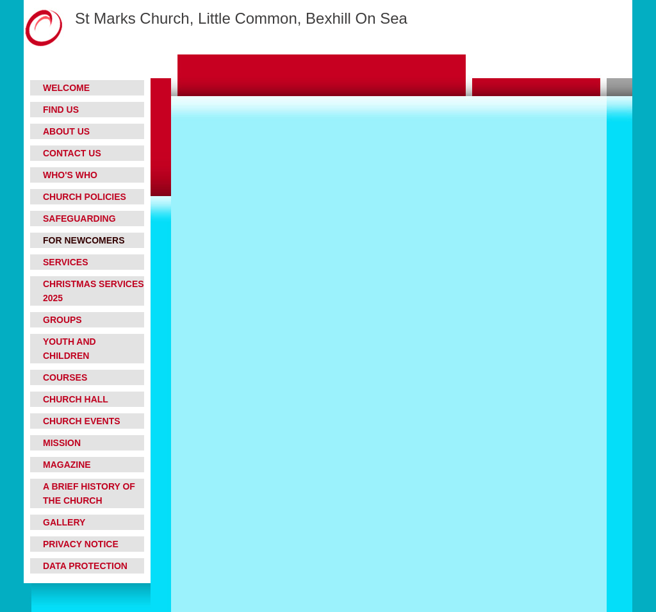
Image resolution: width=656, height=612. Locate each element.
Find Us (61, 109)
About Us (66, 131)
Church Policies (84, 197)
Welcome (66, 88)
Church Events (81, 421)
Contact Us (72, 153)
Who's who (70, 175)
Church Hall (75, 399)
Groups (62, 320)
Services (65, 262)
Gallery (64, 522)
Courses (65, 377)
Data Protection (85, 566)
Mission (62, 443)
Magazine (67, 464)
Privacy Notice (81, 544)
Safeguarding (79, 218)
